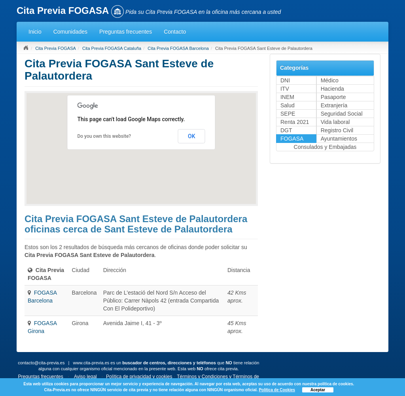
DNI (285, 80)
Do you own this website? (104, 136)
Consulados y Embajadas (325, 147)
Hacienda (332, 89)
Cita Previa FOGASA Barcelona (178, 48)
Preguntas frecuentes (125, 32)
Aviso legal (85, 376)
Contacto (175, 32)
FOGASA (291, 138)
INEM (287, 97)
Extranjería (334, 105)
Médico (330, 80)
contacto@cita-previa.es (41, 362)
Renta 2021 (294, 122)
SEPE (287, 113)
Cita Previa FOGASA (55, 48)
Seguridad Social (342, 113)
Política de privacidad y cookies (139, 376)
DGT (286, 130)
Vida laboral (335, 122)
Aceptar (317, 390)
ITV (284, 89)
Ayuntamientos (339, 138)
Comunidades (70, 32)
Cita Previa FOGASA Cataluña (111, 48)
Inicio (35, 32)
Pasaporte (333, 97)
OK (191, 136)
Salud (287, 105)
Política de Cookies (277, 390)
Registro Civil (337, 130)
